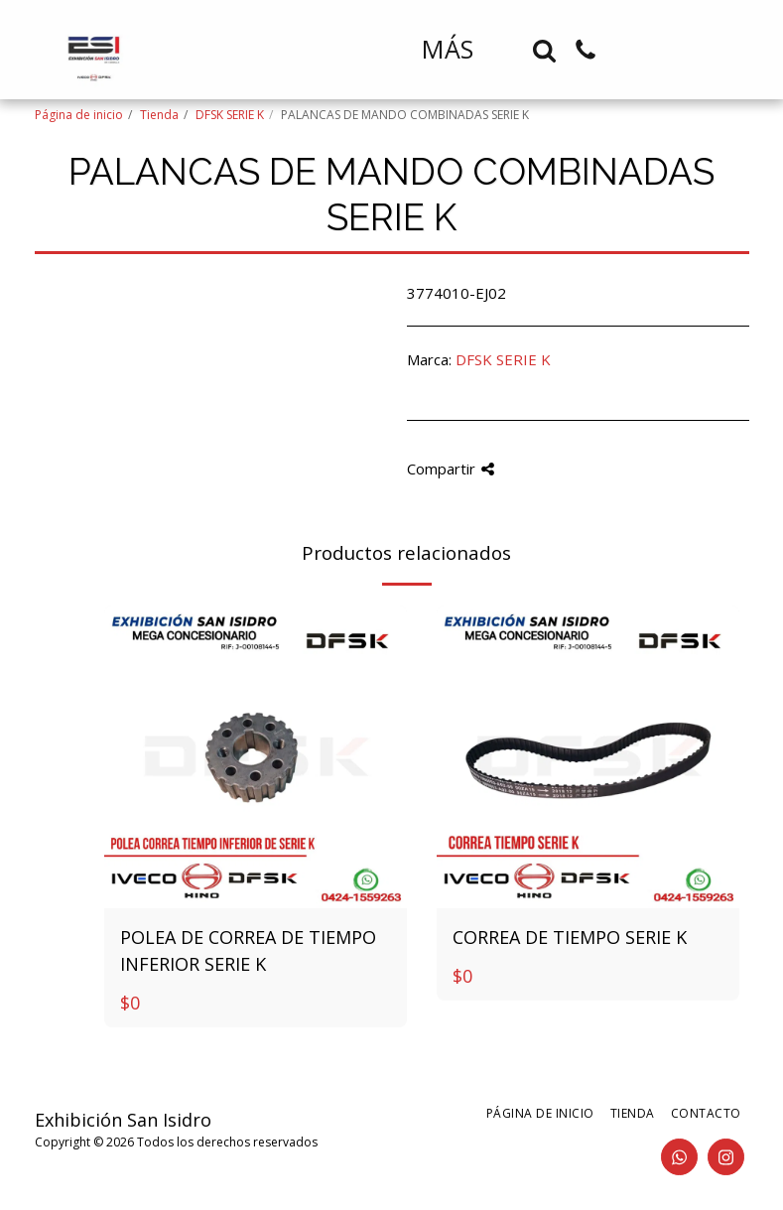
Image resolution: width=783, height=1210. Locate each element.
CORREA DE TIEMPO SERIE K (570, 937)
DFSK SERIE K (230, 114)
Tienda (159, 114)
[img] (255, 756)
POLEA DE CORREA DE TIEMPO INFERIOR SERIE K (248, 950)
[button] (544, 50)
